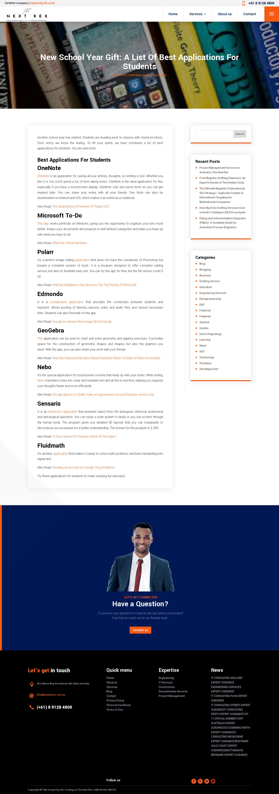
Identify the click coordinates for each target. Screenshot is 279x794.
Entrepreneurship (210, 298)
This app (43, 223)
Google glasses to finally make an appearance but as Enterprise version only (103, 394)
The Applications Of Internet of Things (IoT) (80, 206)
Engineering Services (212, 292)
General (204, 322)
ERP (201, 304)
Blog (202, 263)
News (202, 345)
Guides (203, 328)
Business (205, 275)
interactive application (62, 411)
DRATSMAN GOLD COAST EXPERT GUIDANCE (229, 746)
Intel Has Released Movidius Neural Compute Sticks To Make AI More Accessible (106, 358)
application (83, 260)
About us (225, 14)
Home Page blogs (210, 334)
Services (196, 14)
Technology (206, 357)
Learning (204, 339)
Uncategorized (139, 75)
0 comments (158, 75)
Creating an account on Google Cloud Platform (83, 467)
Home (173, 14)
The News (205, 363)
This (40, 338)
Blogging (205, 269)
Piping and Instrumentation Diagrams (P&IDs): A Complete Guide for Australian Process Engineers (222, 223)
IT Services (166, 682)
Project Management (172, 695)
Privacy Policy (115, 700)
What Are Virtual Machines (69, 243)
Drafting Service (209, 281)
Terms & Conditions (118, 705)
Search (239, 133)
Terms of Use (114, 709)
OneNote (43, 176)
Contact (249, 14)
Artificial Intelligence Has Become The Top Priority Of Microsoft (94, 285)
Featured (205, 310)
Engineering (166, 677)
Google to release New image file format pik (82, 321)
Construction (167, 687)
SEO (202, 351)
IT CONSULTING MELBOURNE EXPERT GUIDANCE (227, 737)
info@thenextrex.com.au (51, 694)
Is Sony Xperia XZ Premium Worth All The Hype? (84, 436)
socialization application (67, 302)
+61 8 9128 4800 (261, 3)
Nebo (41, 380)
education (205, 287)
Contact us (140, 630)
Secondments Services (173, 691)
